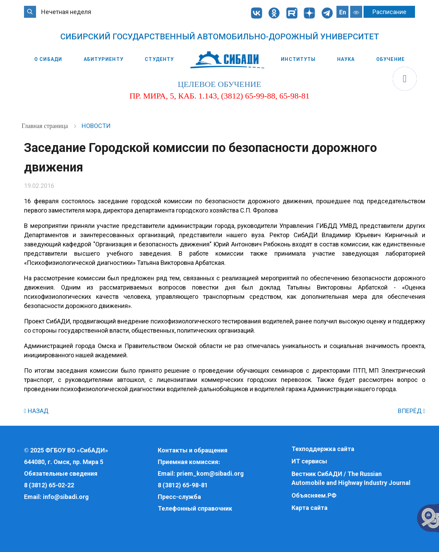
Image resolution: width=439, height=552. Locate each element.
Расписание (389, 11)
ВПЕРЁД (411, 410)
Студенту (159, 59)
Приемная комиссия (188, 461)
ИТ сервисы (309, 461)
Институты (298, 59)
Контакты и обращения (192, 450)
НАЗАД (36, 410)
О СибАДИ (48, 59)
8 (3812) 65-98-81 (183, 485)
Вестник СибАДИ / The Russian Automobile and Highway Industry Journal (351, 478)
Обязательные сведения (60, 473)
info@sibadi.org (66, 496)
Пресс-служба (179, 496)
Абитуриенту (103, 59)
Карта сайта (310, 507)
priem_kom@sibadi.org (210, 473)
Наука (346, 59)
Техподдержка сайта (323, 448)
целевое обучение (219, 84)
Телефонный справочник (195, 508)
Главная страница (45, 126)
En (342, 12)
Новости (96, 125)
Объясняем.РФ (314, 495)
